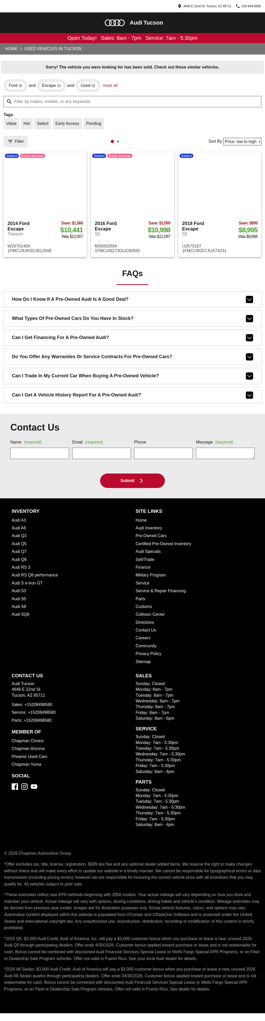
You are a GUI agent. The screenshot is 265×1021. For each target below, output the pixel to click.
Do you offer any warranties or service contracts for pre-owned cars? (132, 359)
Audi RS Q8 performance (35, 578)
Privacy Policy (149, 656)
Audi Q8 (19, 562)
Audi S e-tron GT (27, 586)
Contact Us (146, 633)
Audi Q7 (19, 554)
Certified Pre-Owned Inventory (165, 546)
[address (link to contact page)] (186, 6)
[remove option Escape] (52, 87)
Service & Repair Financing (161, 593)
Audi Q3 (19, 538)
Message (215, 445)
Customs (144, 609)
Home (11, 49)
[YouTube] (34, 789)
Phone (140, 445)
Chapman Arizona (29, 751)
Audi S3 (19, 593)
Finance (143, 570)
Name (27, 445)
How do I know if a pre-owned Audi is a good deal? (132, 302)
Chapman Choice (28, 743)
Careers (143, 641)
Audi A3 (19, 523)
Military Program (152, 578)
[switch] (12, 125)
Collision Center (151, 617)
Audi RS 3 (21, 570)
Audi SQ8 (20, 617)
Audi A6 (19, 531)
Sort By (213, 143)
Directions (145, 625)
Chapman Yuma (27, 767)
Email (88, 445)
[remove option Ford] (15, 87)
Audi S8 (19, 609)
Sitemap (144, 664)
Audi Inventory (150, 531)
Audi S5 (19, 601)
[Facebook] (15, 789)
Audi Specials (148, 554)
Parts (141, 601)
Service (142, 586)
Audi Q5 (19, 546)
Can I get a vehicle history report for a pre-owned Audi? (132, 397)
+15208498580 (40, 707)
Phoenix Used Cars (30, 759)
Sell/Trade (146, 562)
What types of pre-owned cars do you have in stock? (132, 321)
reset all (113, 87)
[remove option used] (89, 87)
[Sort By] (241, 143)
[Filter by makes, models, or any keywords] (132, 102)
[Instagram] (24, 789)
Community (147, 649)
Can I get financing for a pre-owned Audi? (132, 340)
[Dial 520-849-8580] (243, 6)
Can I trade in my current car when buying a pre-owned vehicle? (132, 378)
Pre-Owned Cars (151, 538)
